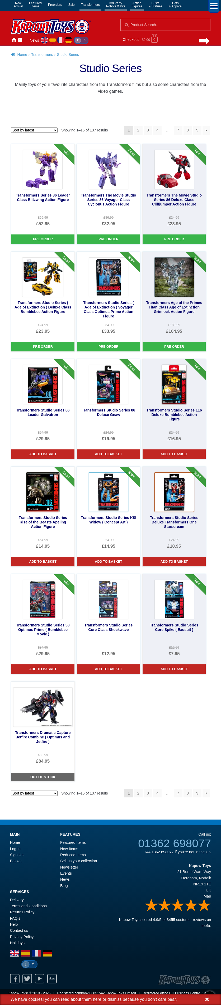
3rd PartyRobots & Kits (115, 4)
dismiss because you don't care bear (141, 999)
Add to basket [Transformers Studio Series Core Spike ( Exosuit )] (174, 669)
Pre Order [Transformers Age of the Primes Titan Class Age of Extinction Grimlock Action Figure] (174, 347)
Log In (15, 849)
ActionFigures (136, 4)
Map (207, 896)
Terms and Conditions (28, 906)
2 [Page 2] (138, 130)
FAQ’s (15, 918)
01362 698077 (174, 843)
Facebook (15, 978)
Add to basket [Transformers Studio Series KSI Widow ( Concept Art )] (108, 561)
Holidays (17, 943)
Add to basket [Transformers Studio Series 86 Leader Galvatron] (43, 454)
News (34, 40)
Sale (71, 5)
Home (14, 40)
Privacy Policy (22, 937)
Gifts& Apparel (175, 4)
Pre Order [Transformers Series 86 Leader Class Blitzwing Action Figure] (43, 239)
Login (26, 40)
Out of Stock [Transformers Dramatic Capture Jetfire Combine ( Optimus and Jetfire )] (42, 777)
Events (66, 873)
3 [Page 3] (148, 130)
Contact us (19, 930)
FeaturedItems (35, 4)
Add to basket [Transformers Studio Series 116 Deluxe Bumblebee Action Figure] (174, 454)
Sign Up (16, 855)
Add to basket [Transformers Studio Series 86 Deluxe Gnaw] (108, 454)
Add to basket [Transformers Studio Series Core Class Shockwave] (108, 669)
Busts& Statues (155, 4)
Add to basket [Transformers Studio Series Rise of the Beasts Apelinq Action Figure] (43, 561)
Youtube (39, 978)
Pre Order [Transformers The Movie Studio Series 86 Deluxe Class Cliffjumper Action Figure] (174, 239)
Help (14, 924)
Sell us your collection (78, 861)
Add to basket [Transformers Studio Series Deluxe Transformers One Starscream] (174, 561)
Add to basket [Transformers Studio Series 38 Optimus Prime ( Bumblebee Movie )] (43, 669)
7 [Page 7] (178, 130)
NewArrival (18, 4)
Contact (20, 40)
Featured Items (73, 842)
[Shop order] (34, 130)
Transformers (90, 5)
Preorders (55, 5)
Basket (16, 861)
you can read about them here (73, 999)
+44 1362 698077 (159, 852)
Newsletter (69, 867)
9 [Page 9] (197, 130)
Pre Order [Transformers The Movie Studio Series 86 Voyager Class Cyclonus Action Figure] (109, 239)
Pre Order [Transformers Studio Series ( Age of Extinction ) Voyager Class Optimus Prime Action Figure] (109, 347)
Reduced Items (73, 855)
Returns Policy (22, 912)
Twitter (27, 978)
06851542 (97, 993)
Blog (64, 886)
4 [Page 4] (157, 130)
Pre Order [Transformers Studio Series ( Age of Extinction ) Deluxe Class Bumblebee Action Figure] (43, 347)
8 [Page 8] (188, 130)
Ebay (52, 978)
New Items (69, 849)
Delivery (17, 900)
